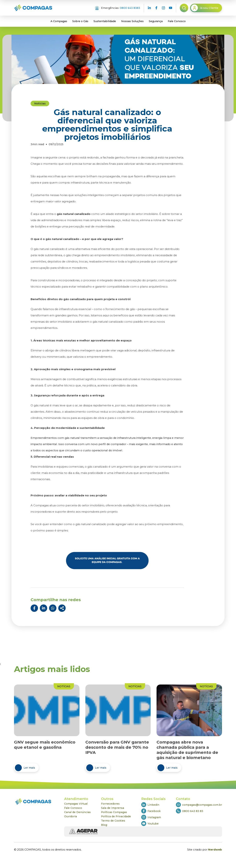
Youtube (150, 823)
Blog (104, 824)
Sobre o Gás (80, 21)
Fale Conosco (177, 21)
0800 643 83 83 (189, 810)
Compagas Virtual (76, 803)
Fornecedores (110, 803)
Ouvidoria (70, 816)
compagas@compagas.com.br (199, 804)
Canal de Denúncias (77, 812)
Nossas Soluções (132, 21)
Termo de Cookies (113, 820)
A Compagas (59, 21)
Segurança (156, 21)
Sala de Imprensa (112, 807)
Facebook (151, 810)
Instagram (151, 817)
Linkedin (150, 804)
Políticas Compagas (114, 812)
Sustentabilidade (104, 21)
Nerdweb (215, 849)
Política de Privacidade (116, 816)
